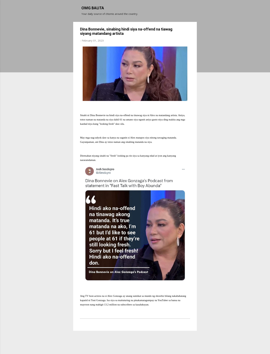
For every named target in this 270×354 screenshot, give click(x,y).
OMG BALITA (92, 8)
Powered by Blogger (135, 338)
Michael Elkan (143, 345)
